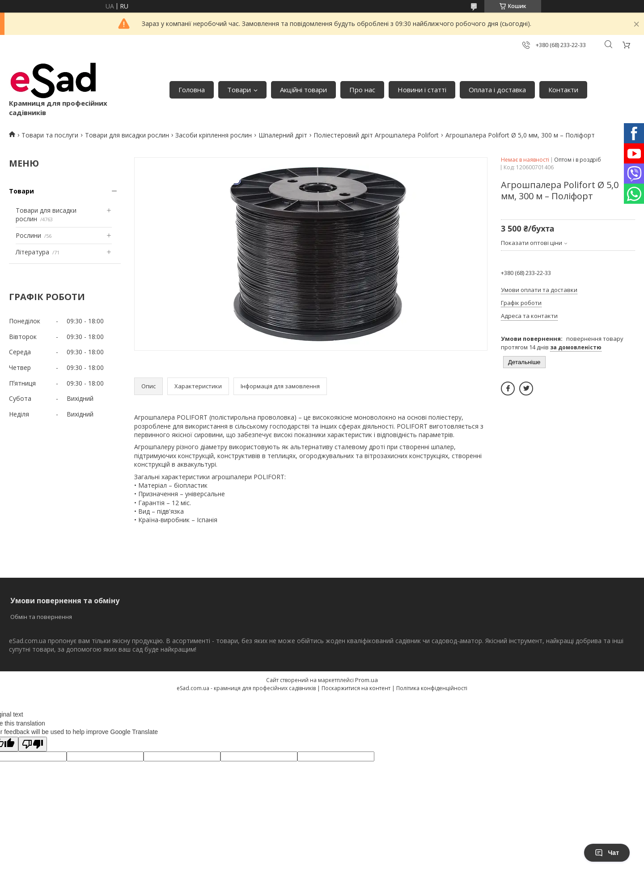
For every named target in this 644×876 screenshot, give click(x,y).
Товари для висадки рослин (127, 135)
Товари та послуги (49, 135)
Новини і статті (422, 89)
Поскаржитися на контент (356, 688)
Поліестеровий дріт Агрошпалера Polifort (376, 135)
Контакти (563, 89)
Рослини (28, 235)
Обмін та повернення (41, 617)
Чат (607, 853)
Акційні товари (303, 89)
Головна (191, 89)
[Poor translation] (32, 744)
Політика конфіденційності (431, 688)
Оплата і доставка (497, 89)
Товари (239, 89)
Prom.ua (366, 680)
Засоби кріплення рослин (213, 135)
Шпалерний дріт (282, 135)
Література (32, 252)
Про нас (362, 89)
